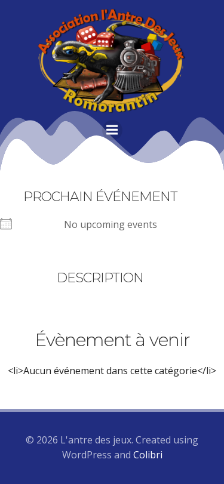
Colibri (147, 454)
